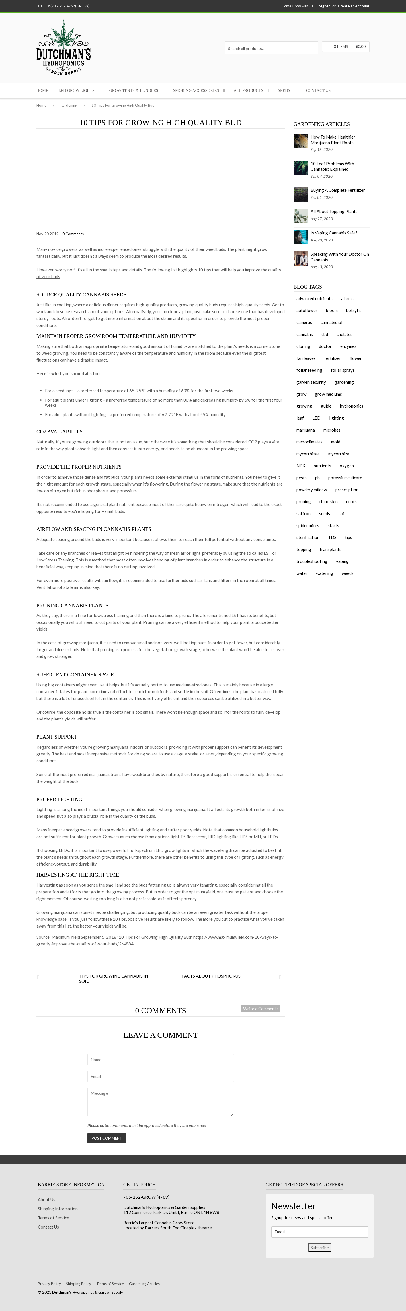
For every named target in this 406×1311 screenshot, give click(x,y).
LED (316, 417)
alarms (347, 298)
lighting (336, 417)
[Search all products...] (271, 48)
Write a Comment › (260, 1008)
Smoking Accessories (196, 90)
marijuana (305, 429)
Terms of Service (53, 1217)
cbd (324, 334)
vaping (342, 561)
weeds (348, 573)
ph (317, 477)
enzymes (348, 346)
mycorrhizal (339, 453)
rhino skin (328, 501)
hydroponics (351, 405)
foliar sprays (343, 370)
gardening (69, 105)
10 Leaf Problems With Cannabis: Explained (332, 166)
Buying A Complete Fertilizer (338, 190)
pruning (303, 501)
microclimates (309, 441)
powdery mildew (311, 489)
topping (303, 549)
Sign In (324, 6)
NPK (300, 465)
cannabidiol (331, 322)
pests (301, 477)
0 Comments (73, 234)
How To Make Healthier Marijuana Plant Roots (333, 139)
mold (335, 441)
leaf (300, 417)
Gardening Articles (144, 1283)
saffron (303, 513)
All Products (248, 90)
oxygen (347, 465)
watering (324, 573)
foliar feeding (309, 370)
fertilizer (332, 358)
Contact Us (318, 90)
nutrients (322, 465)
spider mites (307, 525)
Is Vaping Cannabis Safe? (334, 232)
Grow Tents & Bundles (133, 90)
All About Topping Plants (334, 211)
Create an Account (354, 6)
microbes (332, 429)
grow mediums (328, 394)
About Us (46, 1199)
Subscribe (320, 1247)
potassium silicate (345, 477)
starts (333, 525)
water (301, 573)
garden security (311, 382)
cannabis (304, 334)
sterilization (307, 537)
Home (42, 90)
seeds (324, 513)
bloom (332, 310)
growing (304, 405)
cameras (304, 322)
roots (351, 501)
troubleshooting (311, 561)
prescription (346, 489)
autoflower (306, 310)
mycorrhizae (308, 453)
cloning (303, 346)
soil (342, 513)
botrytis (354, 310)
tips (348, 537)
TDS (332, 537)
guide (326, 405)
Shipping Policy (78, 1283)
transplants (330, 549)
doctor (325, 346)
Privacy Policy (49, 1283)
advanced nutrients (314, 298)
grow (301, 394)
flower (356, 358)
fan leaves (306, 358)
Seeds (284, 90)
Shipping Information (58, 1208)
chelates (344, 334)
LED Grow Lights (76, 90)
